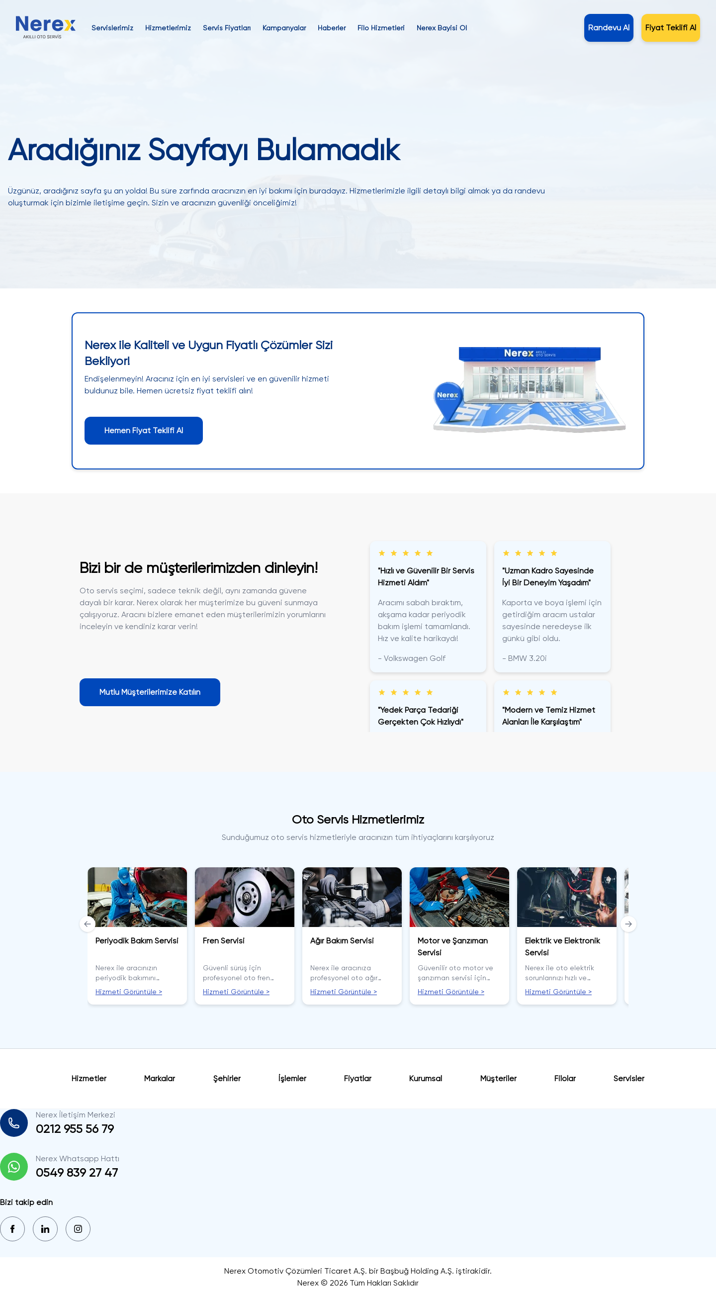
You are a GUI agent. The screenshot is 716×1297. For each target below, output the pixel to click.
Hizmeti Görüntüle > (128, 992)
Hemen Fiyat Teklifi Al (143, 430)
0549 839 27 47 (77, 1173)
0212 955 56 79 (75, 1129)
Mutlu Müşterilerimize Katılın (149, 692)
